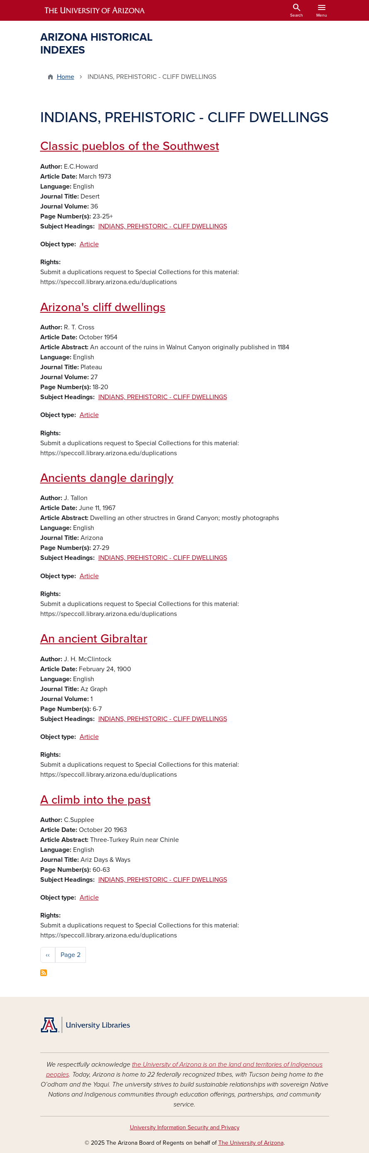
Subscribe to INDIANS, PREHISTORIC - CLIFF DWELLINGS (43, 972)
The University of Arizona (250, 1142)
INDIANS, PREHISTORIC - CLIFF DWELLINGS (162, 226)
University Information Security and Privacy (184, 1127)
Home (65, 77)
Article (89, 244)
